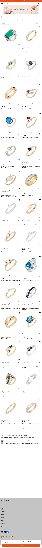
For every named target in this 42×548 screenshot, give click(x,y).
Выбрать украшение (27, 0)
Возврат (2, 511)
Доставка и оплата (4, 509)
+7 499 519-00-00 (4, 454)
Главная (2, 17)
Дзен (2, 459)
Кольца (2, 487)
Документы (3, 525)
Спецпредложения (4, 516)
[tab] (9, 103)
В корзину (19, 47)
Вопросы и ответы (4, 514)
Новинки (2, 499)
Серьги (2, 489)
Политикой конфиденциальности (8, 542)
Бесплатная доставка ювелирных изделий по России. (12, 0)
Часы (2, 498)
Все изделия (3, 486)
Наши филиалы (4, 456)
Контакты (2, 527)
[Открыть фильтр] (40, 23)
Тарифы (2, 467)
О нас (2, 520)
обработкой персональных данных (21, 542)
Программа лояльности (5, 513)
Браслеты (2, 491)
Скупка (2, 469)
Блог (2, 522)
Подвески (2, 494)
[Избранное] (19, 27)
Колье (2, 496)
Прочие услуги (3, 480)
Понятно (21, 545)
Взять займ (3, 464)
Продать (2, 475)
